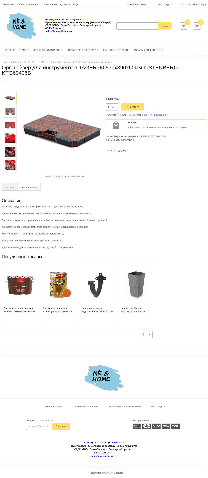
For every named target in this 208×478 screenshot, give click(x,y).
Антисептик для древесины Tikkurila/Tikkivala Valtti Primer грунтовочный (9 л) (19, 313)
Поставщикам (49, 4)
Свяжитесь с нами (52, 408)
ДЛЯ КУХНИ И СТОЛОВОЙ (47, 52)
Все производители (28, 4)
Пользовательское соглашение (124, 408)
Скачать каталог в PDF (86, 408)
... (200, 52)
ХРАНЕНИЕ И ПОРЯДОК (115, 52)
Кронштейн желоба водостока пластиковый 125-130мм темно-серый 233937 (97, 313)
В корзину (132, 108)
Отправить (61, 428)
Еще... (76, 4)
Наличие (110, 116)
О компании (8, 4)
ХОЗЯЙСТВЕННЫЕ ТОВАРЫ (82, 52)
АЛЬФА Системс (114, 474)
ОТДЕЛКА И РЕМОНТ (17, 52)
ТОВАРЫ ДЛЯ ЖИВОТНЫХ (148, 52)
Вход (182, 4)
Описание (10, 188)
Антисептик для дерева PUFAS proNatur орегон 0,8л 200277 (58, 313)
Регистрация (199, 4)
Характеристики (29, 188)
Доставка (65, 4)
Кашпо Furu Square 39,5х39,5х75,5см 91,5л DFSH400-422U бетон (133, 313)
